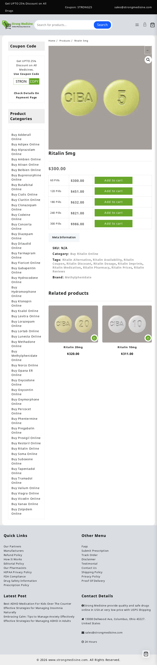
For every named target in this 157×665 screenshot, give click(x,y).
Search (102, 25)
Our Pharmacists (15, 568)
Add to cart (113, 180)
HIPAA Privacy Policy (18, 572)
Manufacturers (14, 550)
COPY (34, 81)
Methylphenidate (78, 278)
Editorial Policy (14, 563)
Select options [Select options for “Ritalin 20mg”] (94, 339)
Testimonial (90, 563)
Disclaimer (89, 559)
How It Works (13, 559)
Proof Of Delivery (93, 581)
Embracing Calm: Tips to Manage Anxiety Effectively (39, 616)
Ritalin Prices (121, 268)
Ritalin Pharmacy (96, 268)
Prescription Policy (16, 585)
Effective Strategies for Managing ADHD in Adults (37, 621)
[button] (148, 59)
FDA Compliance (15, 576)
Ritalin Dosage (104, 265)
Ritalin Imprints (130, 265)
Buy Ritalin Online (84, 255)
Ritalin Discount (78, 265)
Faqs (85, 546)
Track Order (90, 555)
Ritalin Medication (67, 268)
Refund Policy (13, 555)
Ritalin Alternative (76, 261)
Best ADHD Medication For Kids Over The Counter (38, 603)
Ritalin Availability (107, 261)
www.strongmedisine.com (68, 660)
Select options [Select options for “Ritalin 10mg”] (148, 339)
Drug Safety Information (20, 581)
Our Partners (12, 546)
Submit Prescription (95, 550)
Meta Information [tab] (64, 238)
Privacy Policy (91, 576)
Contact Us (89, 568)
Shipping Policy (92, 572)
